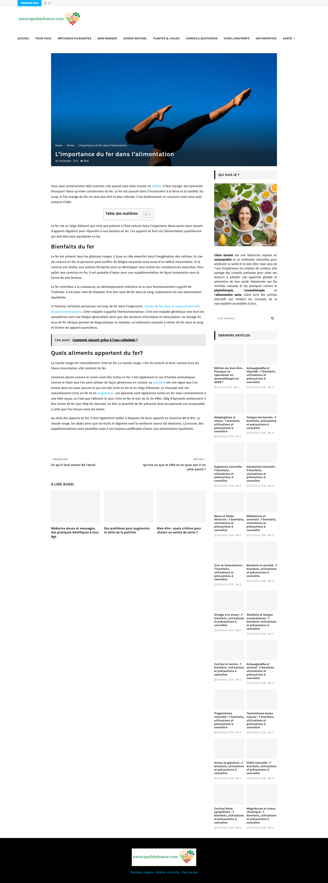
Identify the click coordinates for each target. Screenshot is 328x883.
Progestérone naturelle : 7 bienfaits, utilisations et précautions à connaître (229, 720)
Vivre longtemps (237, 38)
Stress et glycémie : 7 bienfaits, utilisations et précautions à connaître (229, 768)
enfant (156, 186)
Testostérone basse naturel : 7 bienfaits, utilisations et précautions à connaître (260, 720)
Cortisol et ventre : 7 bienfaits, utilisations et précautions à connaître (229, 669)
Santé (287, 38)
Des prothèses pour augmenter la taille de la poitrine (127, 530)
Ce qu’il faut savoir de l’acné (73, 465)
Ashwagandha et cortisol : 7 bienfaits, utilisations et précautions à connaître (261, 671)
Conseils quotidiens (202, 38)
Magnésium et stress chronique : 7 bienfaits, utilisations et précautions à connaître (262, 815)
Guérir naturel (135, 38)
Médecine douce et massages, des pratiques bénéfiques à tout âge (75, 532)
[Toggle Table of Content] (144, 214)
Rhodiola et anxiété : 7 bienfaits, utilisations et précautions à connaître (262, 571)
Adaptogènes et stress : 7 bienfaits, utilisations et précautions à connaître (227, 424)
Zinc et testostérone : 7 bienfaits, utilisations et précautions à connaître (228, 572)
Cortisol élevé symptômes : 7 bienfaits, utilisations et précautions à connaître (229, 815)
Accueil (23, 38)
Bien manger (107, 38)
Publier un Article (167, 872)
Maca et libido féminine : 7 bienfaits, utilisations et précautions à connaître (229, 523)
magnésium (105, 393)
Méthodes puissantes (74, 38)
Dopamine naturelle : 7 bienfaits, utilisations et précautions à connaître (228, 474)
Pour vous (43, 38)
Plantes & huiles (166, 38)
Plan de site (189, 872)
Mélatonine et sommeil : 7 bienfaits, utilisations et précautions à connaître (261, 523)
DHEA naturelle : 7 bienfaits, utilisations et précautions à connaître (262, 768)
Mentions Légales (142, 872)
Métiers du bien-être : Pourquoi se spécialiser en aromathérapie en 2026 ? (228, 375)
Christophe (65, 161)
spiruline (159, 382)
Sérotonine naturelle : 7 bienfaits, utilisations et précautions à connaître (261, 474)
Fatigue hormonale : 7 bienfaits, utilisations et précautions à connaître (262, 423)
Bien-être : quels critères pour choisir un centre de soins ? (179, 530)
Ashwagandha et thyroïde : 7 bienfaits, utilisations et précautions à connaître (261, 375)
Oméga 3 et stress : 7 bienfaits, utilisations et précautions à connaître (229, 620)
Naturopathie (266, 38)
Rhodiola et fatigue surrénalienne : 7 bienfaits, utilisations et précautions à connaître (262, 622)
